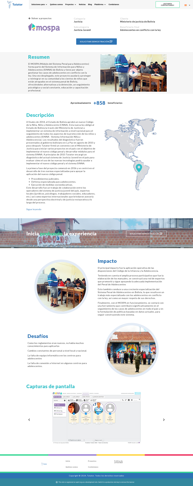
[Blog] (90, 4)
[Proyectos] (71, 4)
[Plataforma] (100, 4)
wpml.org (79, 482)
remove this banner (127, 482)
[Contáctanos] (113, 4)
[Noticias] (82, 4)
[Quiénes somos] (56, 4)
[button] (133, 73)
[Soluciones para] (39, 4)
